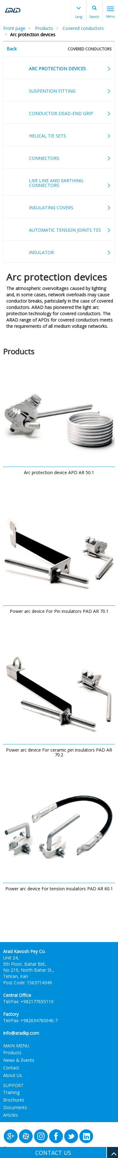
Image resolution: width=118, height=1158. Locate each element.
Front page (14, 28)
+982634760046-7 (39, 1020)
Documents (15, 1107)
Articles (10, 1115)
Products (44, 28)
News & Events (18, 1060)
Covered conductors (83, 28)
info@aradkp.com (21, 1033)
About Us (12, 1075)
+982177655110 (36, 1001)
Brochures (13, 1100)
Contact (11, 1068)
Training (11, 1092)
